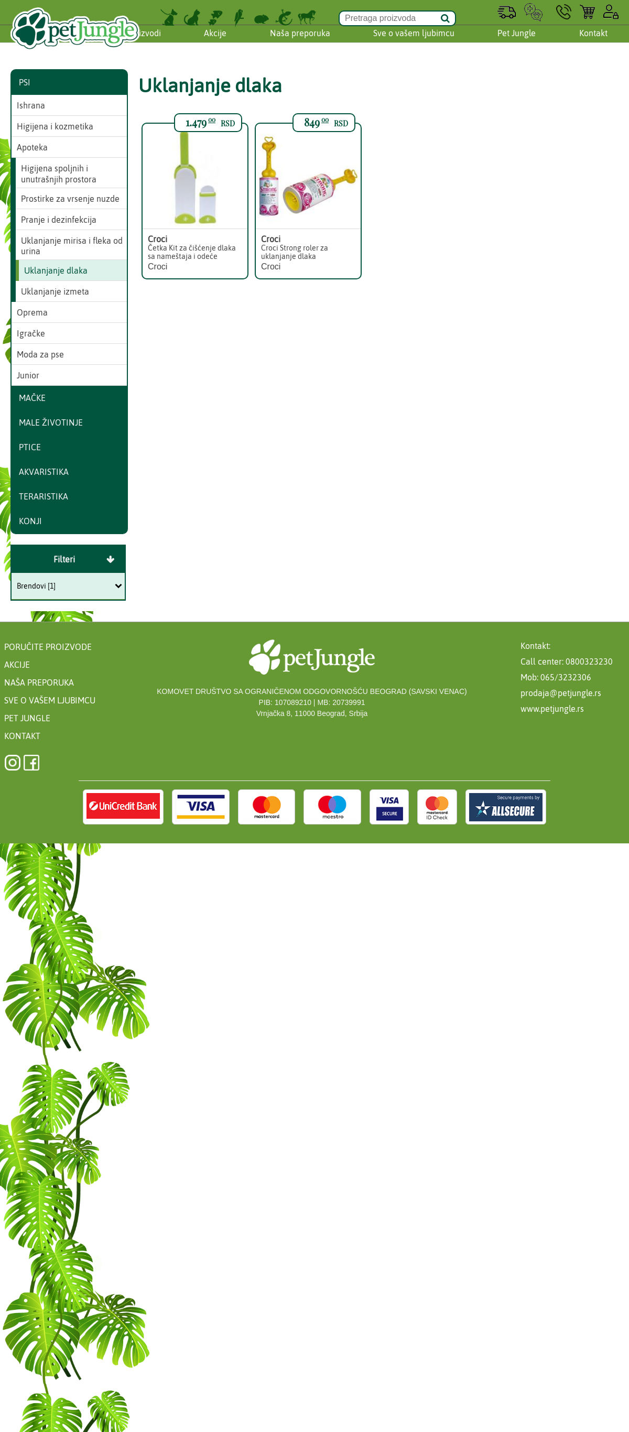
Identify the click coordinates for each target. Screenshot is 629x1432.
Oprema (32, 312)
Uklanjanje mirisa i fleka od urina (72, 246)
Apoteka (32, 147)
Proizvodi (143, 43)
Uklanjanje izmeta (55, 291)
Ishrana (31, 105)
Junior (28, 375)
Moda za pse (40, 354)
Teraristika (43, 496)
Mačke (32, 398)
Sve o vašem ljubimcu (413, 43)
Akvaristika (44, 471)
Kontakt (593, 43)
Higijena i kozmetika (55, 126)
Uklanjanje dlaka (56, 270)
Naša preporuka (300, 43)
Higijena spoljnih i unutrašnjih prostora (58, 174)
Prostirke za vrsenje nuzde (70, 198)
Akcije (215, 43)
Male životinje (51, 422)
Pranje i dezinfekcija (58, 219)
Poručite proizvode (48, 647)
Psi (24, 82)
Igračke (31, 333)
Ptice (30, 447)
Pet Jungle (516, 43)
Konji (30, 521)
